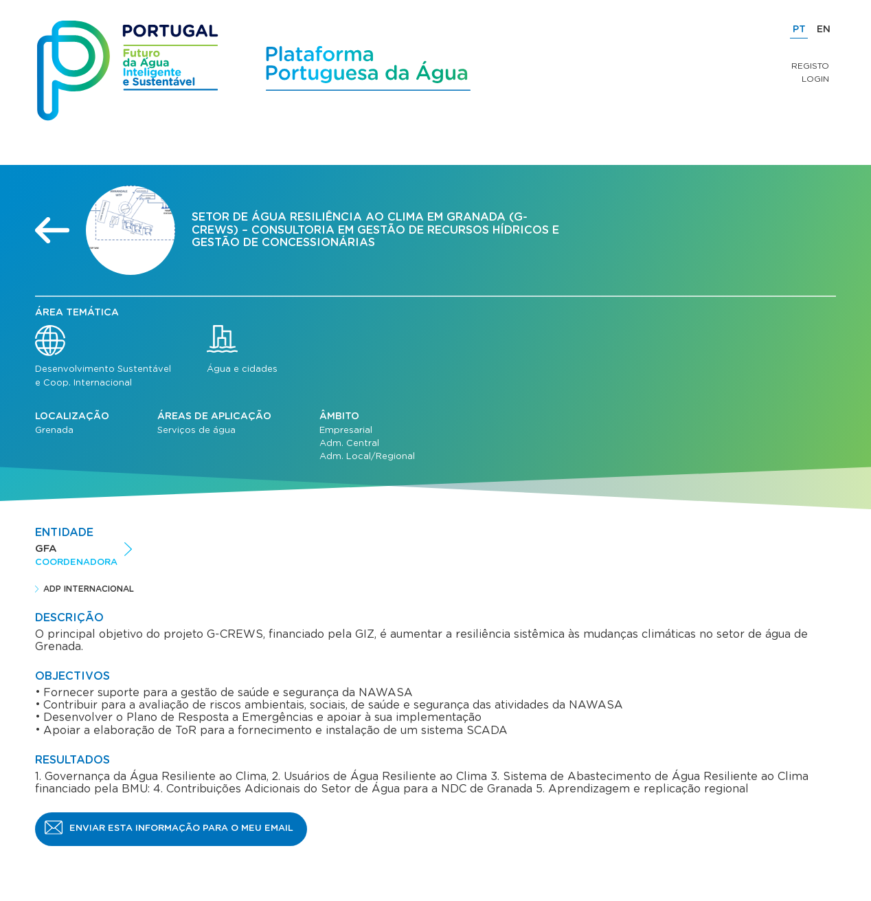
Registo (810, 66)
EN (823, 29)
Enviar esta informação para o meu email (181, 828)
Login (815, 79)
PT (799, 29)
